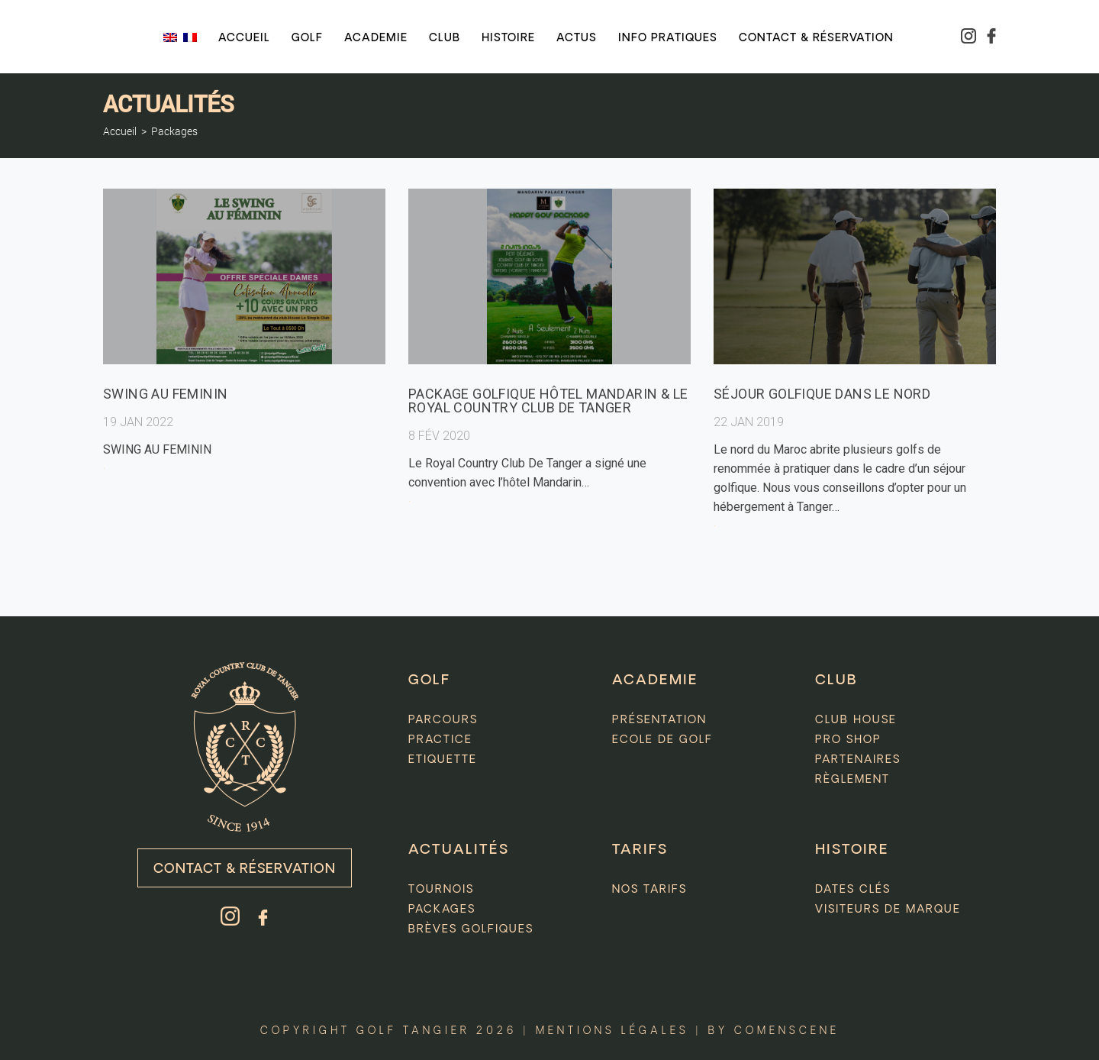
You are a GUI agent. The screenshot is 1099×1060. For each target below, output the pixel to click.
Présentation (659, 720)
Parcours (443, 720)
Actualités (458, 850)
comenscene (787, 1031)
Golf (307, 38)
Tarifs (640, 850)
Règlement (852, 780)
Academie (376, 38)
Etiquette (442, 760)
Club (444, 38)
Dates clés (853, 890)
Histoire (508, 38)
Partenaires (858, 760)
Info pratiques (667, 38)
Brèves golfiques (470, 929)
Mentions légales (612, 1031)
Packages (174, 131)
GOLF (429, 680)
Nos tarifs (649, 890)
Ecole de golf (662, 740)
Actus (576, 38)
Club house (856, 720)
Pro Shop (848, 740)
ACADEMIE (655, 680)
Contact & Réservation (244, 869)
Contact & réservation (816, 38)
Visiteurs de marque (888, 909)
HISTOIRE (852, 850)
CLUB (836, 680)
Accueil (244, 38)
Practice (440, 740)
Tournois (441, 890)
